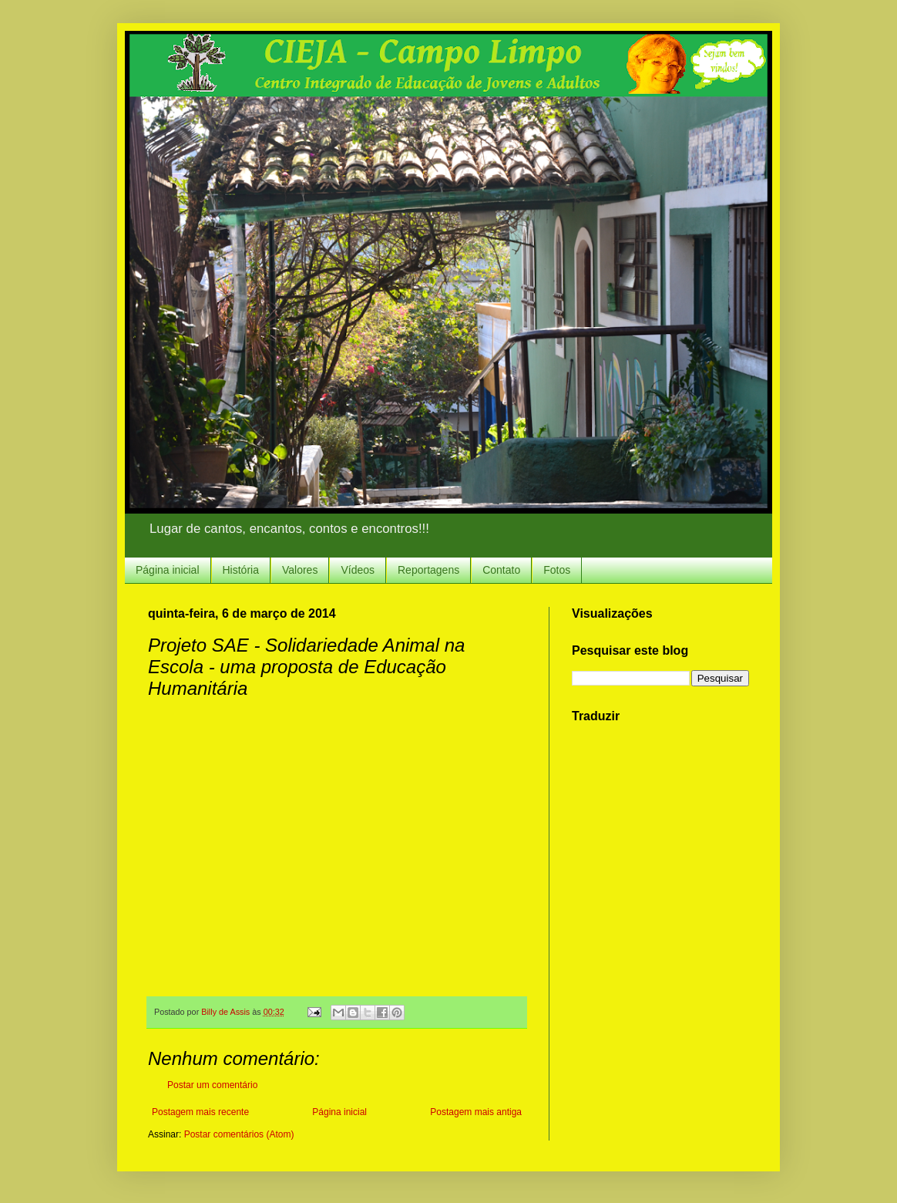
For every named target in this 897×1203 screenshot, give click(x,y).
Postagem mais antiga (476, 1112)
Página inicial (168, 570)
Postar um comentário (212, 1085)
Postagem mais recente (200, 1112)
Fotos (556, 570)
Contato (501, 570)
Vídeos (358, 570)
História (241, 570)
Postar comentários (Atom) (239, 1134)
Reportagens (428, 570)
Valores (299, 570)
